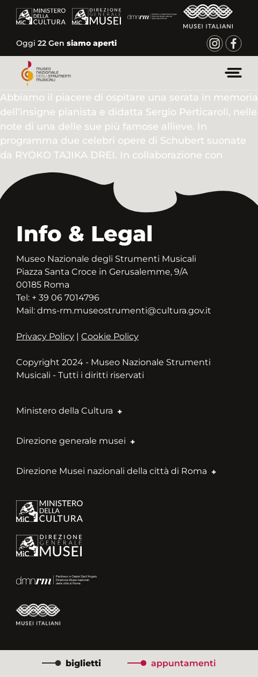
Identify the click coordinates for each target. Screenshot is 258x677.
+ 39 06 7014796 (65, 297)
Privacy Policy (45, 336)
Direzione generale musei (75, 441)
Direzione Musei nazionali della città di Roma (116, 471)
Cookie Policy (110, 336)
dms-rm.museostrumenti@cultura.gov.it (124, 310)
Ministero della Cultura (69, 411)
